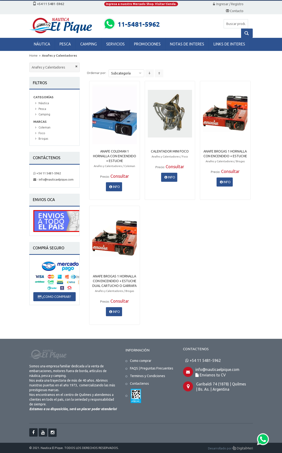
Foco (42, 133)
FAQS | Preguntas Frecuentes (151, 368)
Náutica (44, 103)
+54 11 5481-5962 (47, 173)
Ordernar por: (96, 72)
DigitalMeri (243, 449)
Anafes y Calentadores (59, 55)
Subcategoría (121, 73)
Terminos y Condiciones (147, 376)
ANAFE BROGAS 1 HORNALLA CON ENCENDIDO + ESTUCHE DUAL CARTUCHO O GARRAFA (114, 281)
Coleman (44, 127)
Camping (44, 114)
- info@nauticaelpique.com (53, 179)
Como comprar (140, 361)
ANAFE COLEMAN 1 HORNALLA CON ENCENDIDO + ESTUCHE (114, 156)
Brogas (43, 138)
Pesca (42, 108)
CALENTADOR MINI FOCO (170, 151)
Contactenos (139, 383)
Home (33, 55)
